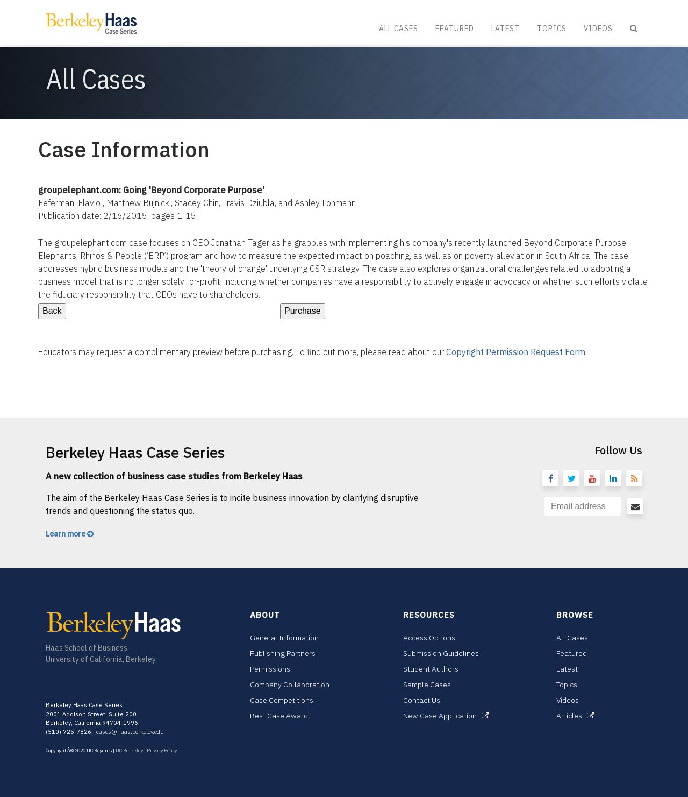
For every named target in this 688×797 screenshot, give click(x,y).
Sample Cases (427, 684)
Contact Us (421, 700)
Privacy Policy (162, 750)
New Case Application (446, 716)
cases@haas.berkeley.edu (130, 732)
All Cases (398, 28)
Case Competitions (281, 700)
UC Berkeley (129, 750)
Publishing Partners (283, 653)
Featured (454, 28)
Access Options (429, 638)
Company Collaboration (289, 684)
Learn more (70, 534)
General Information (284, 638)
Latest (505, 28)
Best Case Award (279, 716)
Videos (598, 28)
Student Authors (430, 669)
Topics (552, 28)
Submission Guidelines (441, 653)
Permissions (270, 669)
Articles (575, 716)
